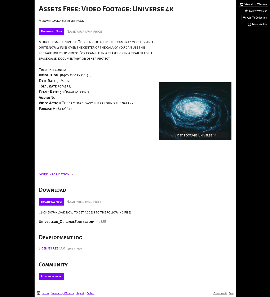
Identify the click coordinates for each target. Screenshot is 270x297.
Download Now (51, 31)
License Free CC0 (52, 248)
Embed (90, 293)
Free (231, 293)
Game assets (220, 293)
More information (56, 174)
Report (80, 293)
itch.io (45, 293)
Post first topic (51, 276)
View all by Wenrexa (63, 293)
